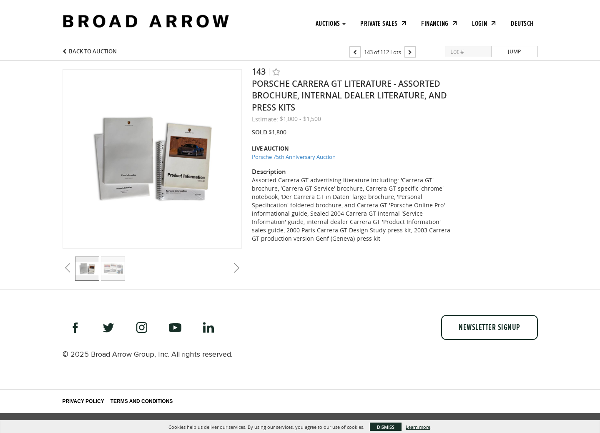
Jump (514, 51)
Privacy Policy (83, 401)
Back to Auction (93, 51)
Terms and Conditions (141, 401)
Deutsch (522, 23)
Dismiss (385, 427)
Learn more (418, 427)
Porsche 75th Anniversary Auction (294, 157)
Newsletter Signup (489, 327)
